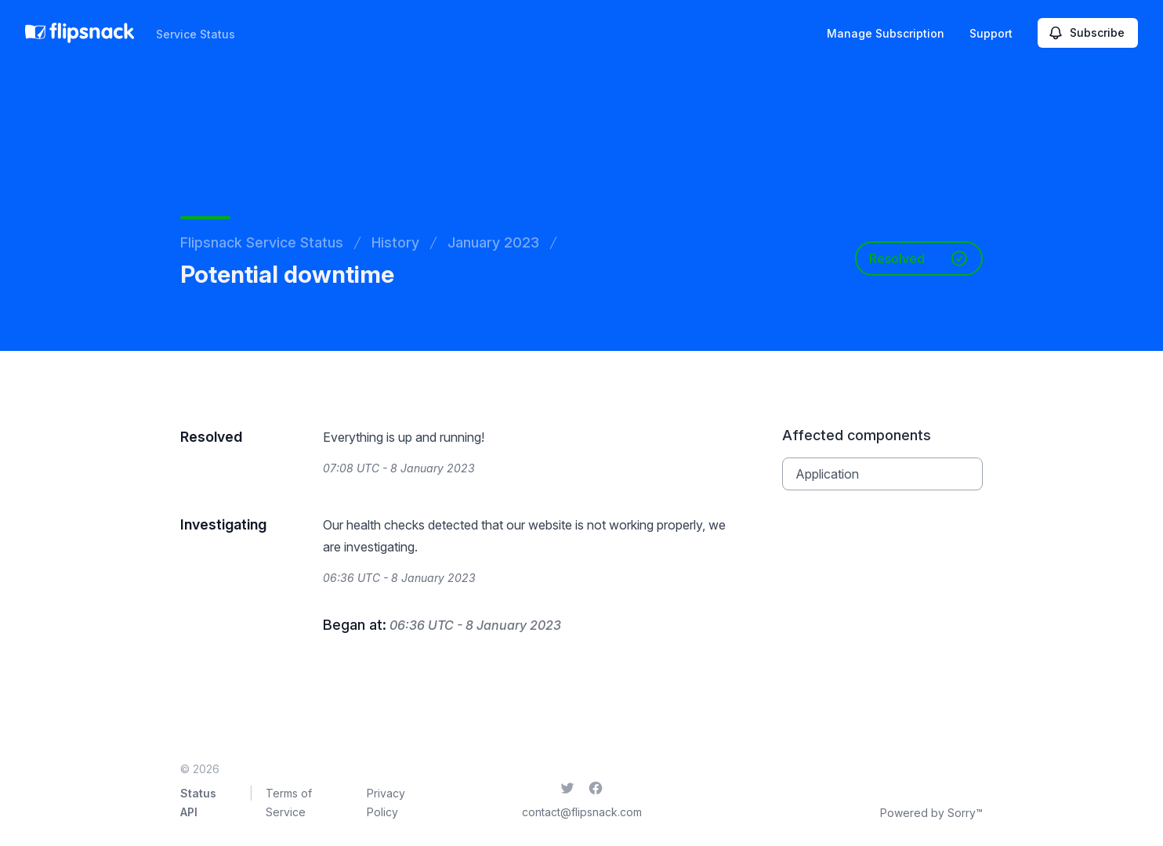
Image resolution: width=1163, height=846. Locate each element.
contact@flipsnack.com (582, 812)
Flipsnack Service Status (261, 242)
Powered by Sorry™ (931, 812)
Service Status (195, 34)
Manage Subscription (885, 33)
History (395, 242)
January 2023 (493, 242)
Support (991, 33)
